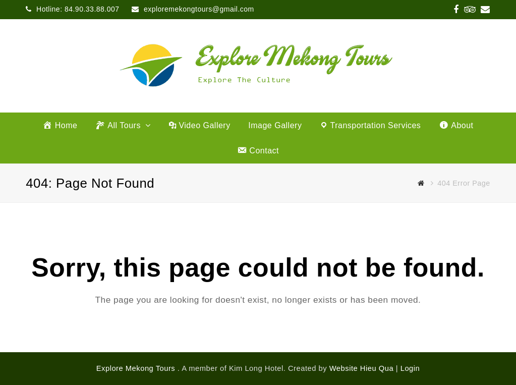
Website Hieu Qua (361, 368)
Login (410, 368)
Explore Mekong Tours (137, 368)
